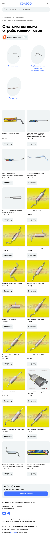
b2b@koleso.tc (8, 509)
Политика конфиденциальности (15, 529)
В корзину (8, 144)
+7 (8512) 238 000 (13, 486)
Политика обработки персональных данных (17, 519)
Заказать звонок (26, 494)
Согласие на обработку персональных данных (18, 521)
